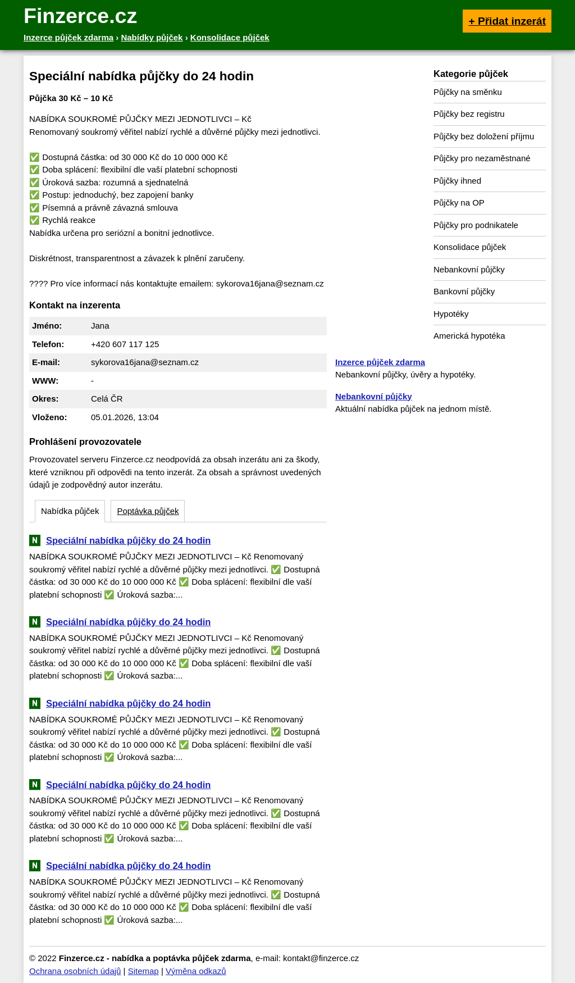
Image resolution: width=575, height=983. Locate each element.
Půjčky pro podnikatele (475, 225)
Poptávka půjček (148, 511)
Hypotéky (451, 313)
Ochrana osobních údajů (75, 971)
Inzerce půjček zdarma (380, 362)
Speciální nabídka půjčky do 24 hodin (128, 540)
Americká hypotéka (469, 335)
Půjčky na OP (459, 202)
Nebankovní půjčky (469, 269)
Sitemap (143, 971)
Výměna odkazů (196, 971)
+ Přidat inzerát (507, 21)
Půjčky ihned (457, 180)
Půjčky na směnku (467, 92)
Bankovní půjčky (464, 291)
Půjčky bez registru (469, 114)
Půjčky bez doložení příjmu (483, 136)
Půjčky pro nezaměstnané (482, 158)
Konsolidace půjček (469, 247)
